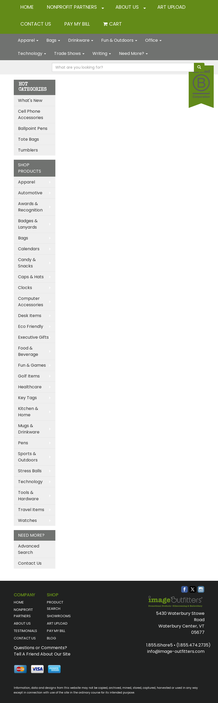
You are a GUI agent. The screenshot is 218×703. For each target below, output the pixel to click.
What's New (30, 100)
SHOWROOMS (59, 616)
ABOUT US (127, 7)
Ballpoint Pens (32, 128)
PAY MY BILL (56, 630)
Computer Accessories (30, 301)
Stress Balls (30, 471)
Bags (53, 40)
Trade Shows (69, 53)
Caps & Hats (31, 277)
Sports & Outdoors (28, 457)
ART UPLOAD (171, 7)
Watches (27, 520)
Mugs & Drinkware (28, 429)
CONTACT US (35, 24)
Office (153, 40)
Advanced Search (28, 549)
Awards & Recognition (30, 207)
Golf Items (29, 376)
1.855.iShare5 (159, 645)
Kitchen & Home (28, 411)
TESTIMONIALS (25, 630)
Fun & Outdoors (119, 40)
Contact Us (30, 563)
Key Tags (27, 398)
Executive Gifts (33, 337)
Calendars (28, 249)
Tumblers (28, 150)
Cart (115, 24)
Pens (23, 443)
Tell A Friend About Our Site (42, 654)
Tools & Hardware (28, 495)
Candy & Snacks (27, 263)
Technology (32, 53)
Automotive (30, 193)
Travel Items (31, 510)
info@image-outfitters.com (175, 651)
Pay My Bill (77, 24)
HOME (27, 7)
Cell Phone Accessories (30, 114)
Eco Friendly (30, 326)
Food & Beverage (28, 351)
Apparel (28, 40)
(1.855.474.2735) (193, 645)
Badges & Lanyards (28, 224)
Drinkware (80, 40)
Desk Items (29, 316)
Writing (101, 53)
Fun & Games (32, 365)
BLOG (51, 638)
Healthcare (30, 387)
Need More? (133, 53)
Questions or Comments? (40, 648)
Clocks (25, 288)
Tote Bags (28, 139)
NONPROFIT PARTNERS (72, 7)
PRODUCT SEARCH (55, 605)
